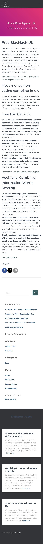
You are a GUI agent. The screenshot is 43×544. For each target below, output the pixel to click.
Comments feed (11, 384)
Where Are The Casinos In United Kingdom (21, 309)
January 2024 (10, 346)
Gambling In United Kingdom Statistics (19, 314)
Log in (7, 375)
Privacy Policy (10, 399)
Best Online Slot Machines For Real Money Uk (20, 77)
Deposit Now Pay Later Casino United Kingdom (20, 172)
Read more (10, 453)
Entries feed (9, 380)
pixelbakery (16, 533)
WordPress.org (11, 388)
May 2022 (8, 351)
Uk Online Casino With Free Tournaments (20, 323)
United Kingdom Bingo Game (13, 80)
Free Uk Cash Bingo (9, 257)
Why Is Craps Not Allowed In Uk (16, 318)
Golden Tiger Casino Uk (14, 327)
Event (7, 363)
